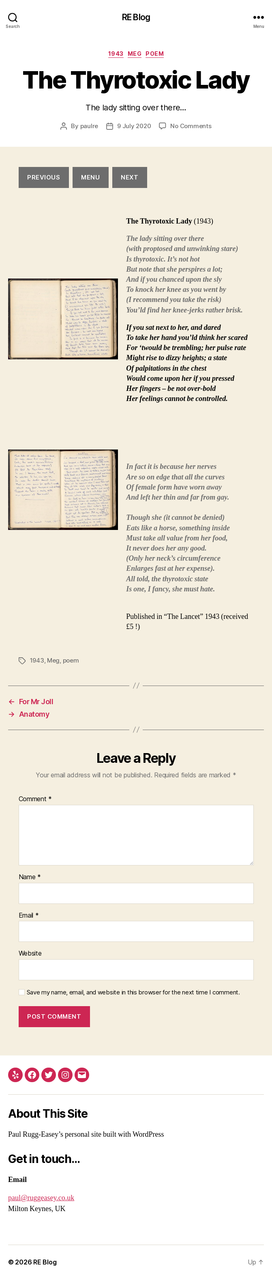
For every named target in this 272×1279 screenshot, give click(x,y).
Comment (35, 799)
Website (30, 953)
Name (30, 877)
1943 (116, 53)
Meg (135, 53)
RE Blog (136, 17)
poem (155, 53)
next (129, 177)
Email (29, 915)
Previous (43, 177)
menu (90, 177)
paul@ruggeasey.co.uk (41, 1198)
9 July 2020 (134, 126)
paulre (89, 126)
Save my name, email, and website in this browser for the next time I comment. (133, 992)
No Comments (190, 126)
